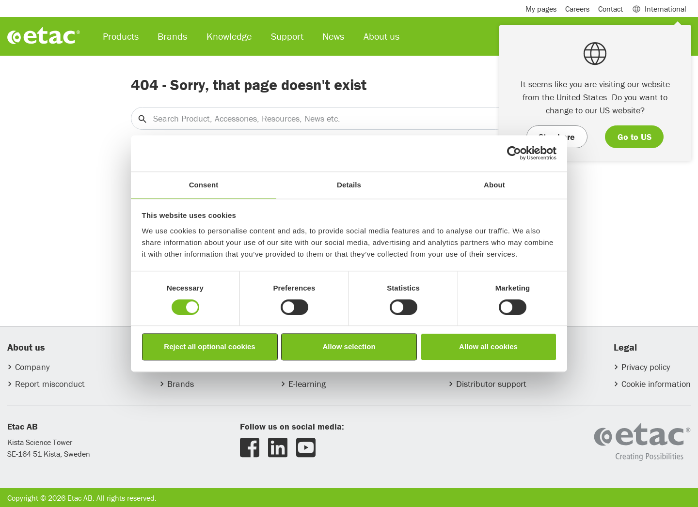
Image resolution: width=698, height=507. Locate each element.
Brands (180, 383)
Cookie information (656, 383)
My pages (540, 9)
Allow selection (348, 347)
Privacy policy (645, 366)
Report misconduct (50, 383)
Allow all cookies (488, 347)
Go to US (634, 136)
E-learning (307, 383)
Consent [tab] (204, 185)
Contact (610, 9)
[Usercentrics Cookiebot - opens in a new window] (514, 153)
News (333, 36)
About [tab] (494, 185)
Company (32, 366)
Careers (577, 9)
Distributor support (491, 383)
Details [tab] (349, 185)
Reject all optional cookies (209, 347)
